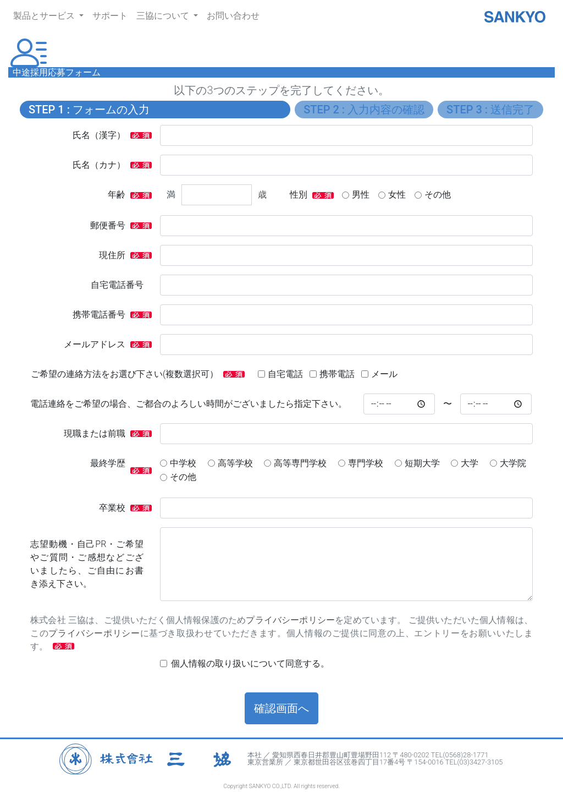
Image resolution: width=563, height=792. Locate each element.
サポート (110, 15)
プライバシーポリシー (290, 620)
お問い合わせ (233, 15)
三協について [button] (163, 15)
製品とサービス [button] (45, 15)
